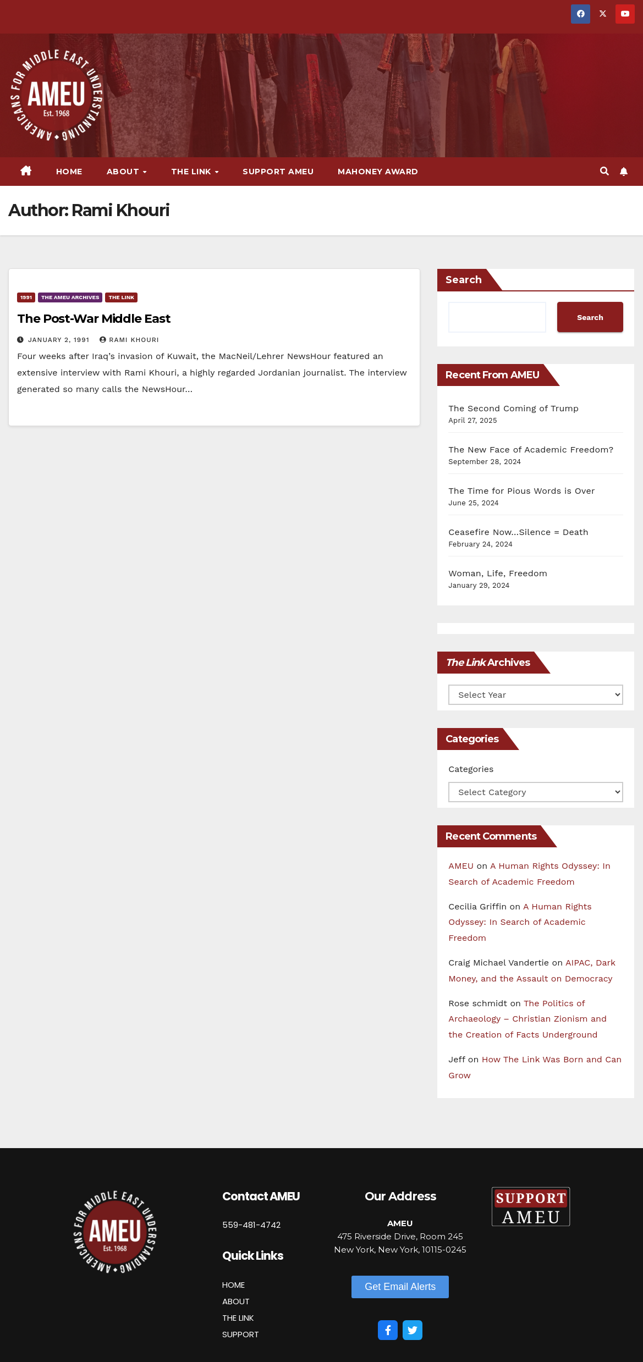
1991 (26, 297)
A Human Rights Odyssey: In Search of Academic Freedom (519, 922)
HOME (233, 1285)
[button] (604, 171)
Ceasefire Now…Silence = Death (518, 532)
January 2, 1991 (60, 340)
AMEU (461, 866)
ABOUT (236, 1301)
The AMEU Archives (70, 297)
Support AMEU (278, 172)
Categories (470, 769)
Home (69, 172)
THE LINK (238, 1318)
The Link (192, 172)
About (124, 172)
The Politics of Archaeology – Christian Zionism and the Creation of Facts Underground (527, 1019)
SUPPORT (240, 1334)
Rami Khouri (129, 340)
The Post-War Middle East (94, 318)
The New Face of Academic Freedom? (530, 449)
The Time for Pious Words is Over (521, 491)
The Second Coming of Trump (513, 408)
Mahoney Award (378, 172)
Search (464, 280)
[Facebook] (388, 1330)
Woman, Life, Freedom (497, 573)
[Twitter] (412, 1330)
